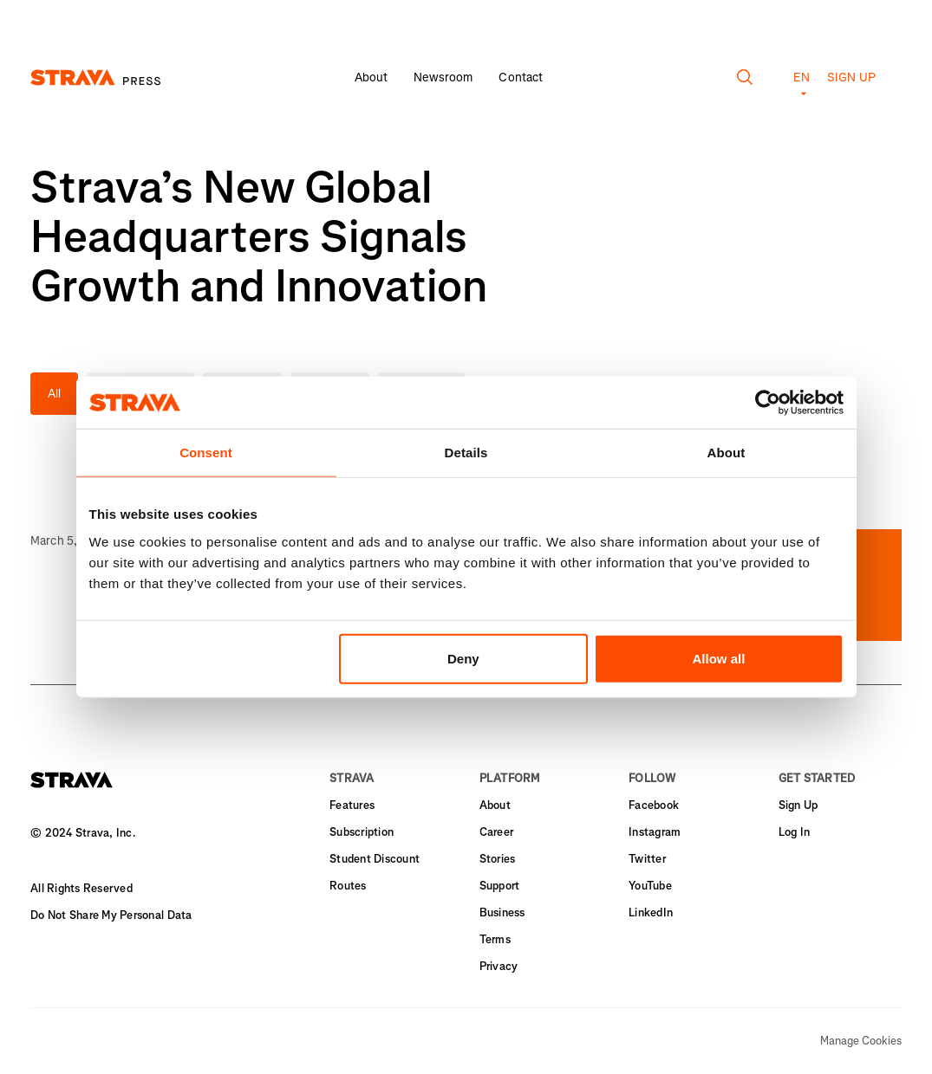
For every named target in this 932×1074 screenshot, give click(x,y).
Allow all (719, 657)
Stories (497, 858)
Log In (795, 832)
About (371, 77)
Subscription (361, 832)
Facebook (654, 805)
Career (496, 832)
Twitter (647, 858)
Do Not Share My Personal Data (111, 915)
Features (352, 805)
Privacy (498, 966)
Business (502, 912)
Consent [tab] (205, 452)
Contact (521, 77)
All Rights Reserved (81, 888)
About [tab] (726, 452)
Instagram (655, 832)
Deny (463, 657)
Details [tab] (466, 452)
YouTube (650, 885)
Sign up (851, 77)
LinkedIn (651, 912)
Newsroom (443, 77)
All (54, 393)
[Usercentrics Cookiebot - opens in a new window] (768, 403)
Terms (495, 939)
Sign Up (798, 805)
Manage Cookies (861, 1041)
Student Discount (374, 858)
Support (499, 885)
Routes (348, 885)
